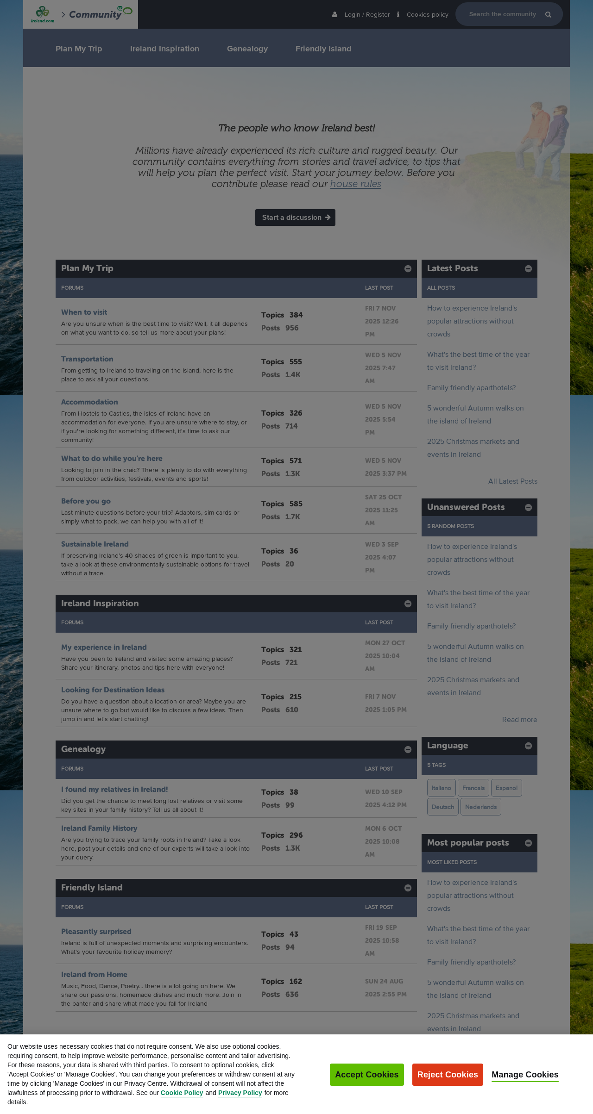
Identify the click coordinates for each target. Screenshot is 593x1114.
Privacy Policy (240, 1101)
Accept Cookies (367, 1083)
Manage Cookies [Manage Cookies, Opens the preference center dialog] (525, 1083)
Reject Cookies (448, 1083)
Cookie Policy (182, 1101)
